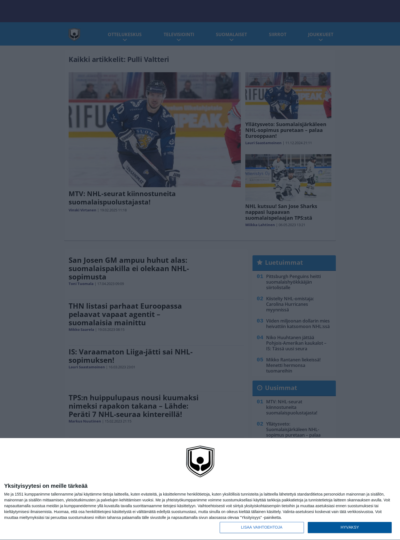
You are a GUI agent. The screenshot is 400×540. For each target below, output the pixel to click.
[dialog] (200, 489)
